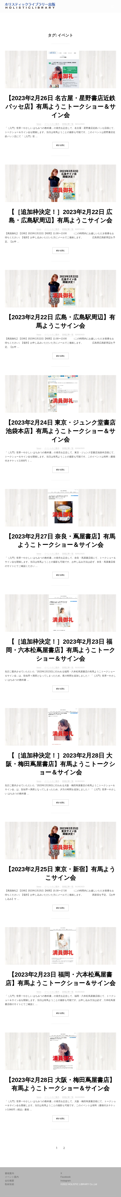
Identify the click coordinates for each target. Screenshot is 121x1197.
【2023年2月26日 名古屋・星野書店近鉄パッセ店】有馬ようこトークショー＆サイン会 (60, 106)
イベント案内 (12, 1177)
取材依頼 (9, 1184)
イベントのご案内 (51, 124)
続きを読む (62, 145)
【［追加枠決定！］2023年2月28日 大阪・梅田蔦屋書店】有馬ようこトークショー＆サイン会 (60, 764)
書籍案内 (9, 1173)
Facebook (65, 1177)
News (39, 124)
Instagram (65, 1180)
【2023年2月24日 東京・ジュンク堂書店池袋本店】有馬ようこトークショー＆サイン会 (60, 431)
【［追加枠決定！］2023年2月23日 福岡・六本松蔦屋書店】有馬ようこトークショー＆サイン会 (60, 650)
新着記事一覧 (67, 124)
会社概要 (9, 1180)
